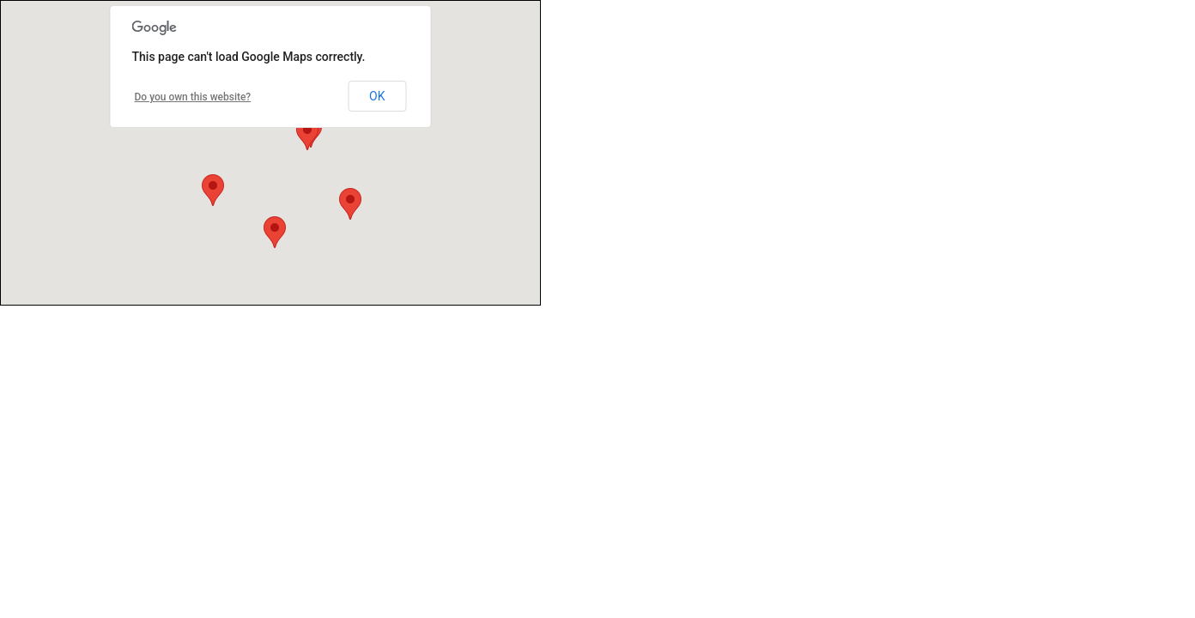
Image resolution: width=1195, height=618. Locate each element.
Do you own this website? (193, 97)
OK (377, 96)
